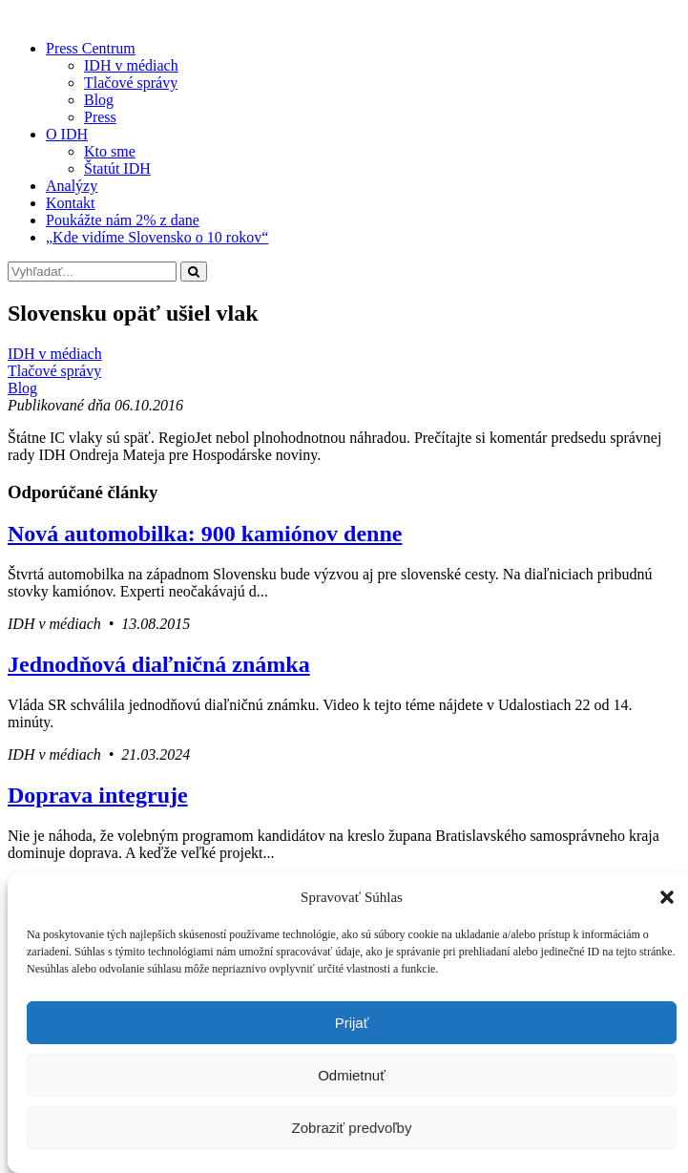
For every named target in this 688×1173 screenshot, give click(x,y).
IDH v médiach (131, 65)
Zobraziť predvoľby (352, 1128)
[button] (667, 897)
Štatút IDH (117, 168)
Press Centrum (91, 48)
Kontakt (70, 203)
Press (100, 117)
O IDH (67, 134)
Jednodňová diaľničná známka (159, 664)
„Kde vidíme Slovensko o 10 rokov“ (157, 237)
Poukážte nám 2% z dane (122, 220)
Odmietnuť (352, 1075)
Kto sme (110, 151)
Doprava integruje (98, 795)
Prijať (352, 1023)
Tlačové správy (130, 82)
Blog (99, 100)
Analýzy (71, 186)
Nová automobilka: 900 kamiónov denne (205, 533)
